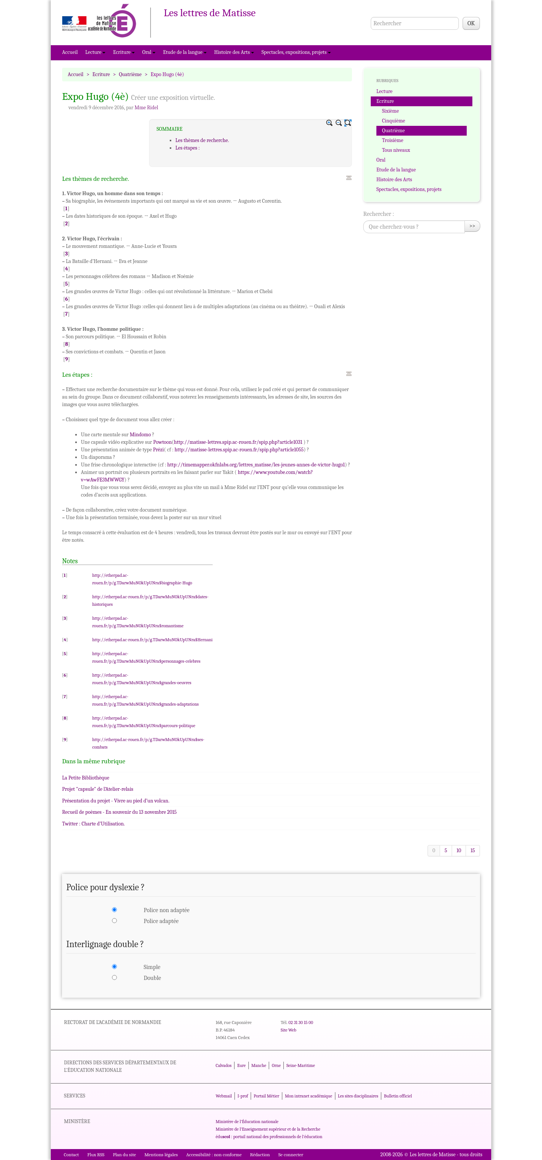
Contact (71, 1154)
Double (152, 978)
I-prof (243, 1096)
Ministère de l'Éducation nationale (247, 1121)
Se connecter (290, 1154)
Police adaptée (161, 921)
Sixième (390, 111)
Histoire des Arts (234, 52)
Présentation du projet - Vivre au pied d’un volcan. (115, 801)
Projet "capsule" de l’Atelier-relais (97, 789)
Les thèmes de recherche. (202, 140)
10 (459, 850)
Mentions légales (161, 1154)
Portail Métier (266, 1096)
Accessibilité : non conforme (214, 1154)
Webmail (224, 1096)
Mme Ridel (146, 107)
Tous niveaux (396, 150)
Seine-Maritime (300, 1065)
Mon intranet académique (308, 1096)
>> (472, 226)
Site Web (288, 1030)
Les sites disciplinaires (358, 1096)
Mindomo (140, 434)
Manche (258, 1065)
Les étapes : (187, 148)
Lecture (95, 52)
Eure (241, 1065)
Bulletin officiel (398, 1096)
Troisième (392, 140)
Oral (148, 52)
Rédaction (260, 1154)
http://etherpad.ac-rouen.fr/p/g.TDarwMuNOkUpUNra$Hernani (152, 639)
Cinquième (393, 121)
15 (472, 850)
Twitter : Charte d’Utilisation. (93, 824)
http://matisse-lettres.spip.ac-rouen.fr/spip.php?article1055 (239, 449)
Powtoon (162, 442)
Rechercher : (378, 214)
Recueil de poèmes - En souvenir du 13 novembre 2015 (119, 812)
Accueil (70, 52)
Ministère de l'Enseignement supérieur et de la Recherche (268, 1129)
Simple (152, 967)
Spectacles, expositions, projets (296, 52)
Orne (276, 1065)
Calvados (223, 1065)
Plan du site (124, 1154)
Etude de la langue (185, 52)
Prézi (158, 449)
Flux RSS (96, 1154)
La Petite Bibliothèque (85, 778)
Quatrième (130, 74)
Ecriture (124, 52)
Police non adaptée (167, 910)
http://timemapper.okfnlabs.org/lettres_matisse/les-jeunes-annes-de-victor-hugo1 (256, 465)
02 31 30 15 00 (300, 1022)
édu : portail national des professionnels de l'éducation (269, 1136)
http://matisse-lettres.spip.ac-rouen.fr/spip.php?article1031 (238, 442)
